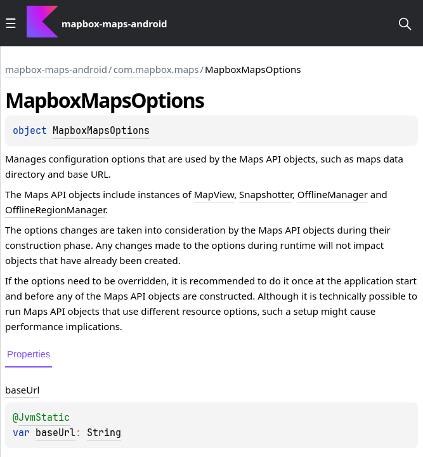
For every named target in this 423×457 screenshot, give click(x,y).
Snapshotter (265, 194)
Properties (28, 353)
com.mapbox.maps (156, 69)
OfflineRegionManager (55, 209)
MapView (214, 194)
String (104, 433)
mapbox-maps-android (56, 69)
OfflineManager (332, 194)
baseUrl (55, 433)
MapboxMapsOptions (101, 130)
